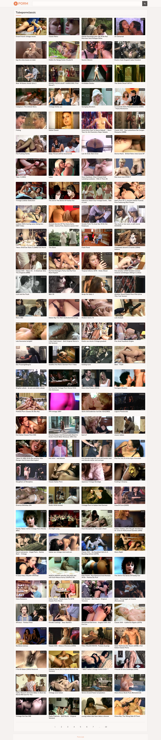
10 (106, 727)
